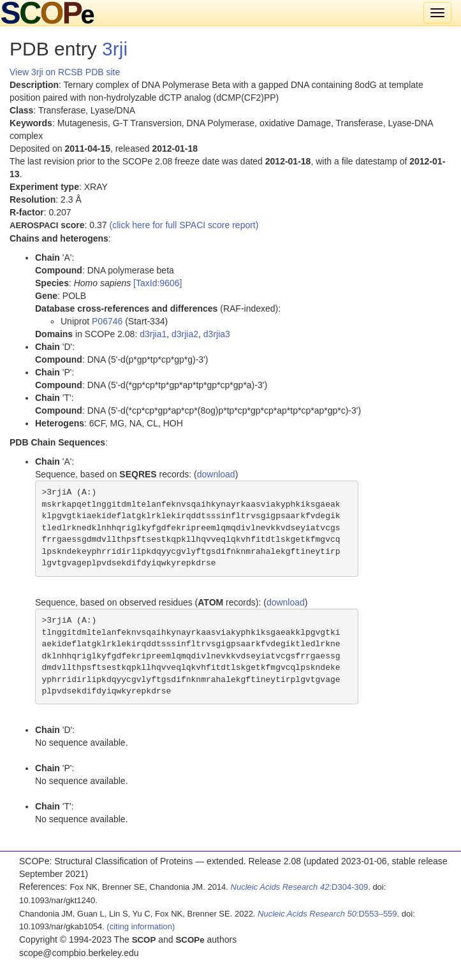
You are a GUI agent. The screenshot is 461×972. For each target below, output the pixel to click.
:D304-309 (300, 887)
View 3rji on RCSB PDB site (65, 72)
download (216, 474)
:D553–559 (327, 913)
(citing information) (140, 926)
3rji (115, 48)
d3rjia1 (153, 334)
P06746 (107, 321)
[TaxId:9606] (157, 283)
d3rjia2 (185, 334)
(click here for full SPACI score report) (184, 225)
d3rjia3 (216, 334)
